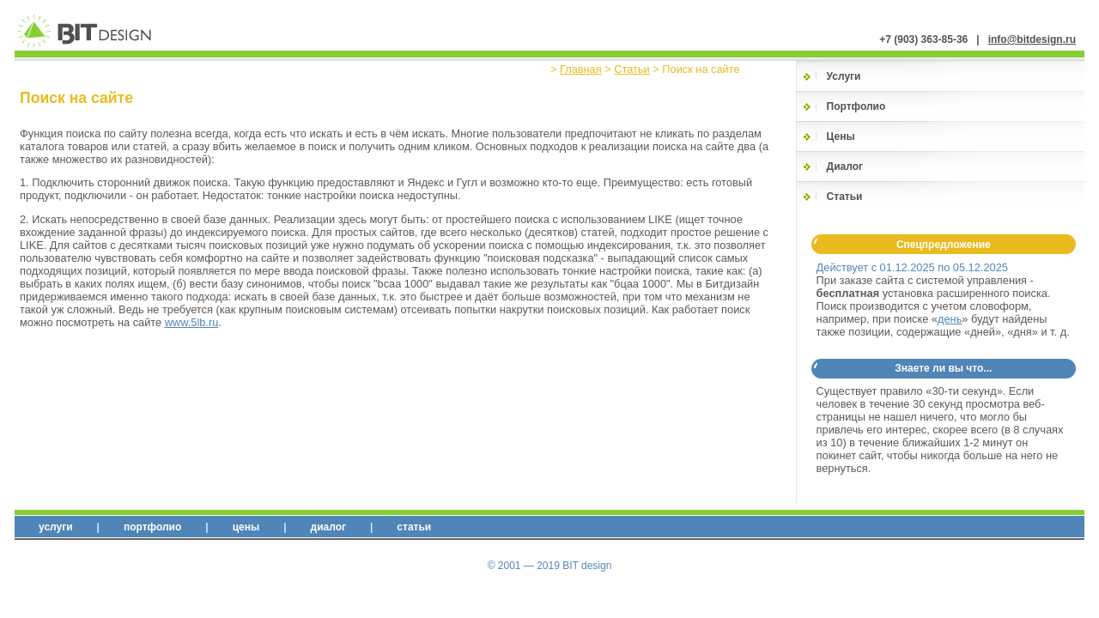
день (950, 318)
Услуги (844, 76)
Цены (841, 136)
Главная (581, 69)
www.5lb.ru (192, 322)
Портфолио (856, 106)
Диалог (845, 167)
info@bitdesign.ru (1032, 39)
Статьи (631, 69)
